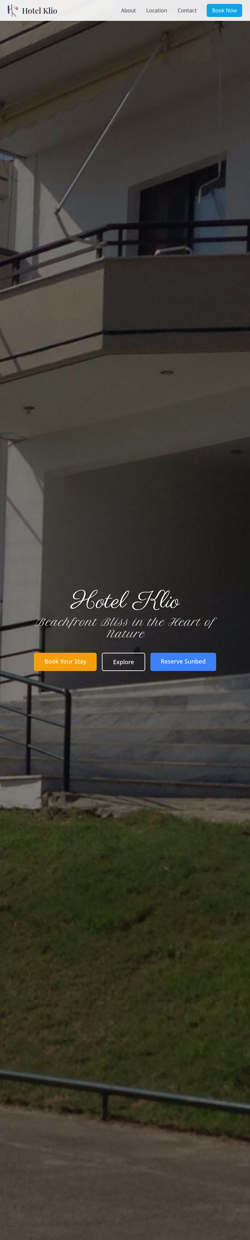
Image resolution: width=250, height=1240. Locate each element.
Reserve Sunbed (183, 661)
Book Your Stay (65, 661)
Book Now (224, 10)
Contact (187, 10)
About (128, 10)
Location (156, 10)
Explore (123, 662)
